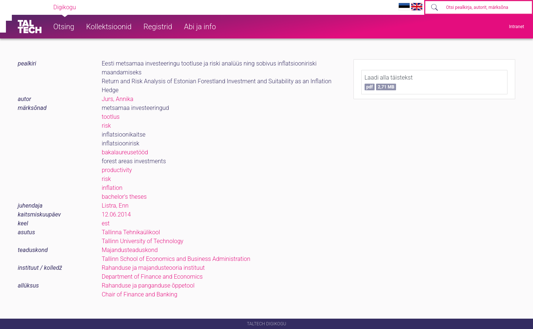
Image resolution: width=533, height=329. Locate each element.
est (106, 223)
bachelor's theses (124, 196)
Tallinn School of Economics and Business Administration (176, 258)
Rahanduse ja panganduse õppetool (148, 285)
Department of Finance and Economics (152, 276)
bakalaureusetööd (125, 152)
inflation (112, 187)
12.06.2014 (116, 214)
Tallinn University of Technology (143, 241)
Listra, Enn (115, 205)
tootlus (111, 116)
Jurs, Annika (118, 99)
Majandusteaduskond (130, 250)
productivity (117, 170)
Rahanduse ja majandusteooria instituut (153, 267)
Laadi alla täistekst (389, 82)
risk (106, 125)
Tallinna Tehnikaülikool (131, 232)
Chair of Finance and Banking (139, 294)
